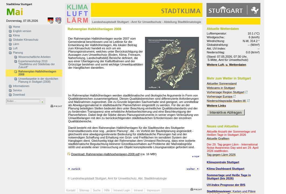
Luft (15, 48)
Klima (16, 35)
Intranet (138, 190)
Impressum (153, 190)
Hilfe (107, 190)
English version (22, 31)
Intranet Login (121, 190)
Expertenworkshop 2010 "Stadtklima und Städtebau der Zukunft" (36, 64)
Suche (97, 190)
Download (19, 94)
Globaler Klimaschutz (25, 39)
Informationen (21, 86)
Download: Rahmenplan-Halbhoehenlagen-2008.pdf (105, 154)
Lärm (16, 44)
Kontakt (70, 190)
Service (17, 90)
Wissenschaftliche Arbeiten (34, 57)
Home (16, 26)
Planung (18, 52)
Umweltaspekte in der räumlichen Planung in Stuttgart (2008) (38, 80)
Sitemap (84, 190)
